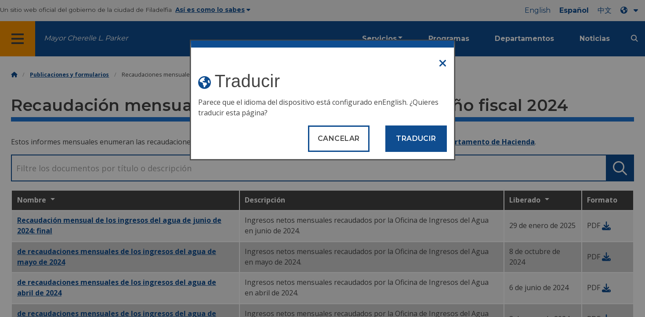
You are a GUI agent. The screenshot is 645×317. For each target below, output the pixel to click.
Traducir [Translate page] (416, 138)
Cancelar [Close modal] (339, 138)
